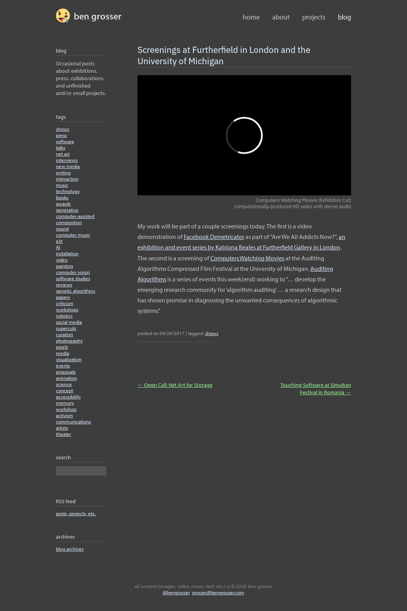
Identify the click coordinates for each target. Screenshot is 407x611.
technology (68, 191)
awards (63, 203)
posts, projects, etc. (76, 513)
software (65, 141)
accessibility (68, 396)
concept (64, 390)
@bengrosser (176, 592)
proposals (66, 372)
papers (63, 297)
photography (69, 340)
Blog (344, 16)
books (62, 197)
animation (66, 378)
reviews (64, 284)
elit (59, 241)
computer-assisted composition (75, 219)
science (64, 384)
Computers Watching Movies (247, 258)
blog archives (69, 549)
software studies (73, 278)
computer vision (73, 272)
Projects (313, 16)
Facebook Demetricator (214, 237)
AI (58, 247)
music (62, 185)
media (62, 353)
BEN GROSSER (98, 16)
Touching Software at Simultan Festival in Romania (315, 388)
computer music (73, 235)
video (62, 259)
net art (63, 154)
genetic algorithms (75, 291)
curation (64, 334)
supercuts (66, 328)
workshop (66, 409)
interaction (67, 179)
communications (73, 421)
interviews (67, 160)
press (61, 135)
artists (62, 428)
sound (62, 228)
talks (60, 147)
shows (62, 129)
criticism (64, 303)
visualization (69, 359)
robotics (64, 316)
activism (64, 415)
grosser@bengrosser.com (218, 592)
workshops (67, 309)
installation (67, 253)
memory (65, 403)
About (281, 16)
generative (67, 210)
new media (68, 166)
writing (63, 172)
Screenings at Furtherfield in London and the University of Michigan (223, 55)
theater (63, 434)
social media (69, 322)
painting (64, 266)
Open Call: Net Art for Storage (174, 384)
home (251, 16)
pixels (62, 347)
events (63, 365)
